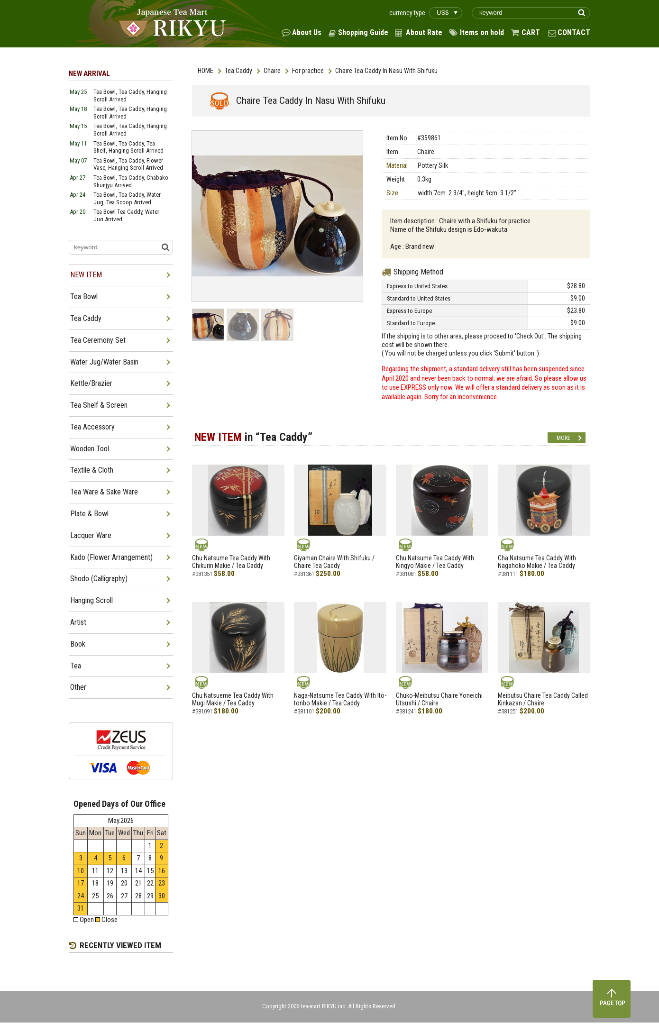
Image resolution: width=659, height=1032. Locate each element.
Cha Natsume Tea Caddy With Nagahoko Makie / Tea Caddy (537, 562)
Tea (75, 665)
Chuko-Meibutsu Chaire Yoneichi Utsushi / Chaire (439, 699)
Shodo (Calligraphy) (99, 578)
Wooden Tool (89, 448)
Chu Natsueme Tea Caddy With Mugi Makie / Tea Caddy (233, 699)
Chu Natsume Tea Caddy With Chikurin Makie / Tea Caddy (231, 562)
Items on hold (482, 32)
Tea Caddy (238, 70)
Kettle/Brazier (91, 383)
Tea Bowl (84, 296)
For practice (308, 70)
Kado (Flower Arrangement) (111, 557)
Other (78, 687)
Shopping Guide (363, 32)
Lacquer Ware (90, 535)
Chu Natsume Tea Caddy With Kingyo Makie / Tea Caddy (435, 562)
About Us (306, 32)
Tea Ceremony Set (98, 340)
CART (531, 32)
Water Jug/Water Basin (104, 361)
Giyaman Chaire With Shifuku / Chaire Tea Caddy (334, 562)
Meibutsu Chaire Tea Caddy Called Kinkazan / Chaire (543, 699)
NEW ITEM (86, 274)
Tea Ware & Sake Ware (104, 491)
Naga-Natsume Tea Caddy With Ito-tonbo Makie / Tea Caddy (340, 699)
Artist (78, 622)
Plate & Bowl (89, 513)
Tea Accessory (92, 426)
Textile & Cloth (91, 470)
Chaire (272, 70)
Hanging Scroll (91, 600)
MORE (563, 438)
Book (77, 643)
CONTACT (574, 32)
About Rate (424, 32)
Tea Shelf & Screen (99, 405)
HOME (205, 70)
